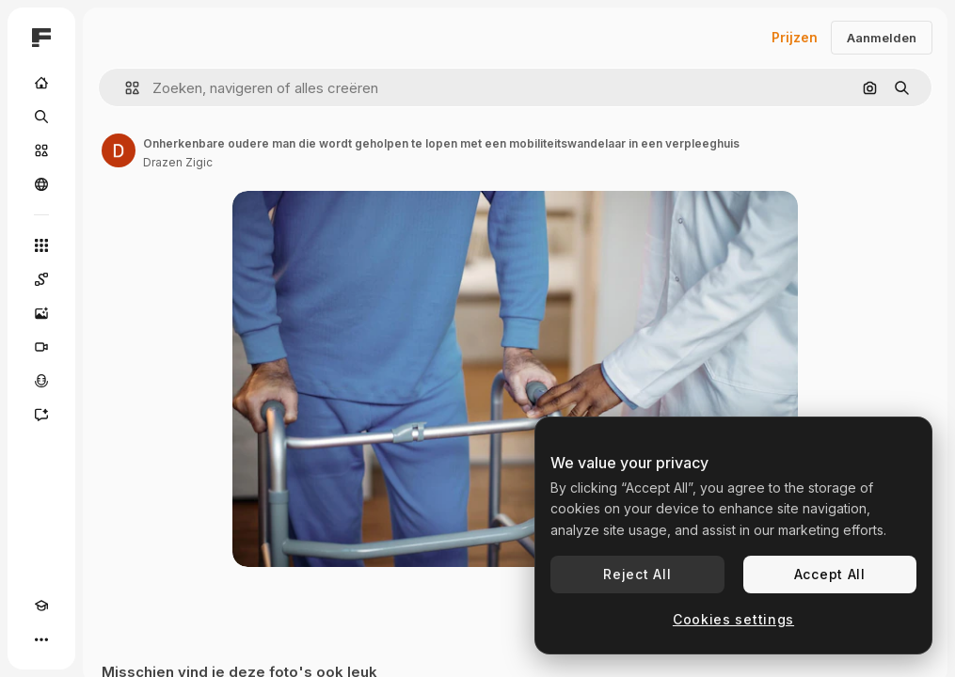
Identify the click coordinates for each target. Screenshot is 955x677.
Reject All (637, 574)
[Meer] (41, 639)
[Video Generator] (41, 347)
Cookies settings (733, 619)
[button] (125, 88)
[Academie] (41, 605)
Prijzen (795, 37)
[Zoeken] (41, 117)
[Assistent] (41, 415)
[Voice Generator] (41, 381)
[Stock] (41, 150)
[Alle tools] (41, 245)
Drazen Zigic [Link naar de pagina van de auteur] (178, 162)
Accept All (830, 574)
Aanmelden (881, 37)
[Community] (41, 184)
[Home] (41, 83)
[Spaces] (41, 279)
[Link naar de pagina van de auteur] (118, 150)
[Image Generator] (41, 313)
